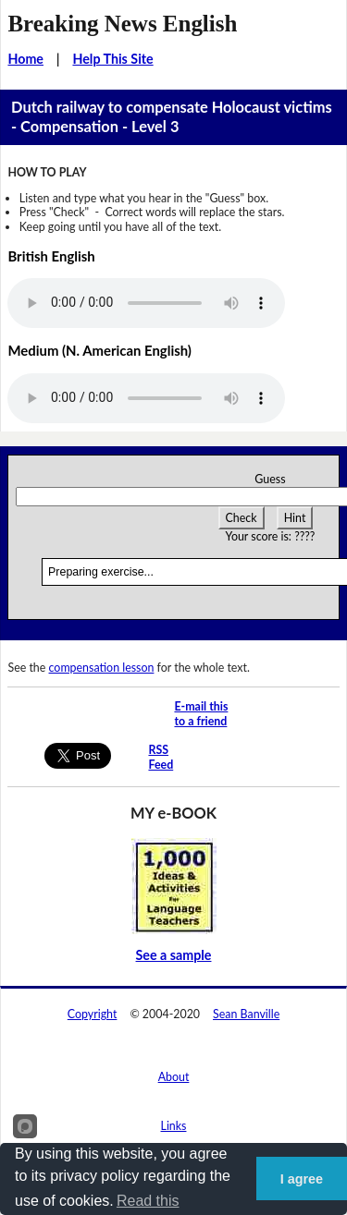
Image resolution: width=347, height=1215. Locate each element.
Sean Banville (246, 1014)
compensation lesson (102, 667)
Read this (148, 1201)
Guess (269, 479)
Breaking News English (122, 23)
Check (241, 518)
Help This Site (112, 59)
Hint (295, 518)
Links (174, 1126)
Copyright (93, 1014)
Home (25, 59)
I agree (301, 1179)
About (174, 1077)
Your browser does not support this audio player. (146, 303)
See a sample (174, 955)
